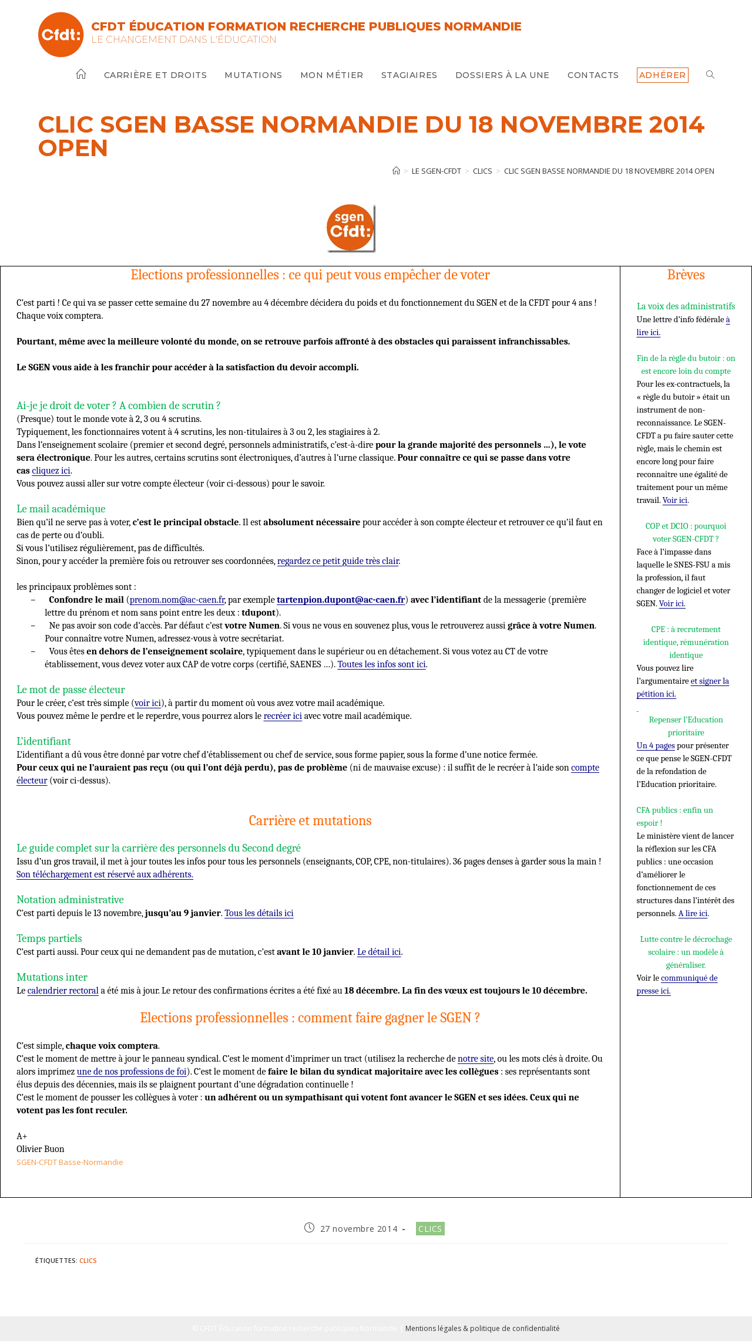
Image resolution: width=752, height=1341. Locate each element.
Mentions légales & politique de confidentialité (482, 1328)
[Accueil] (396, 170)
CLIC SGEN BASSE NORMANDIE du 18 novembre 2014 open (609, 170)
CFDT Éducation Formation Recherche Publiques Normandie (306, 26)
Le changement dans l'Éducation (184, 39)
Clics (430, 1228)
